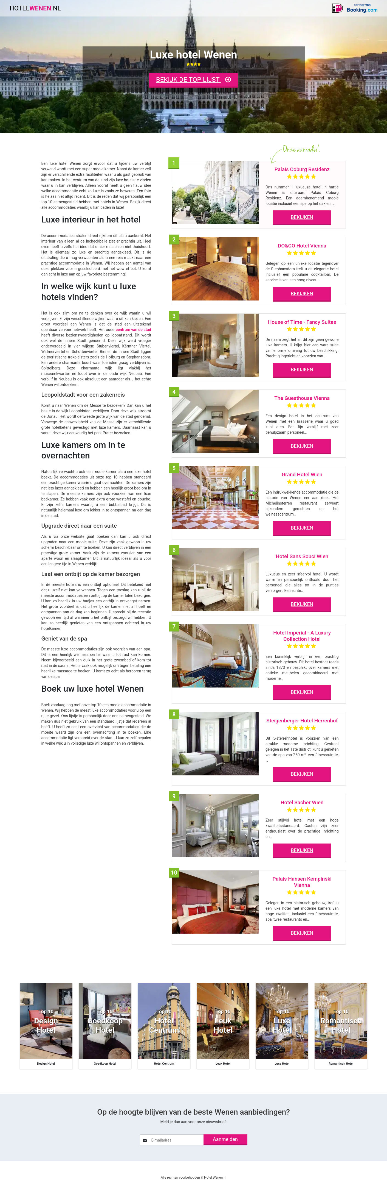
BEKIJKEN (302, 217)
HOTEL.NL (36, 8)
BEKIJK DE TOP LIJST (193, 80)
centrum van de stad (133, 329)
